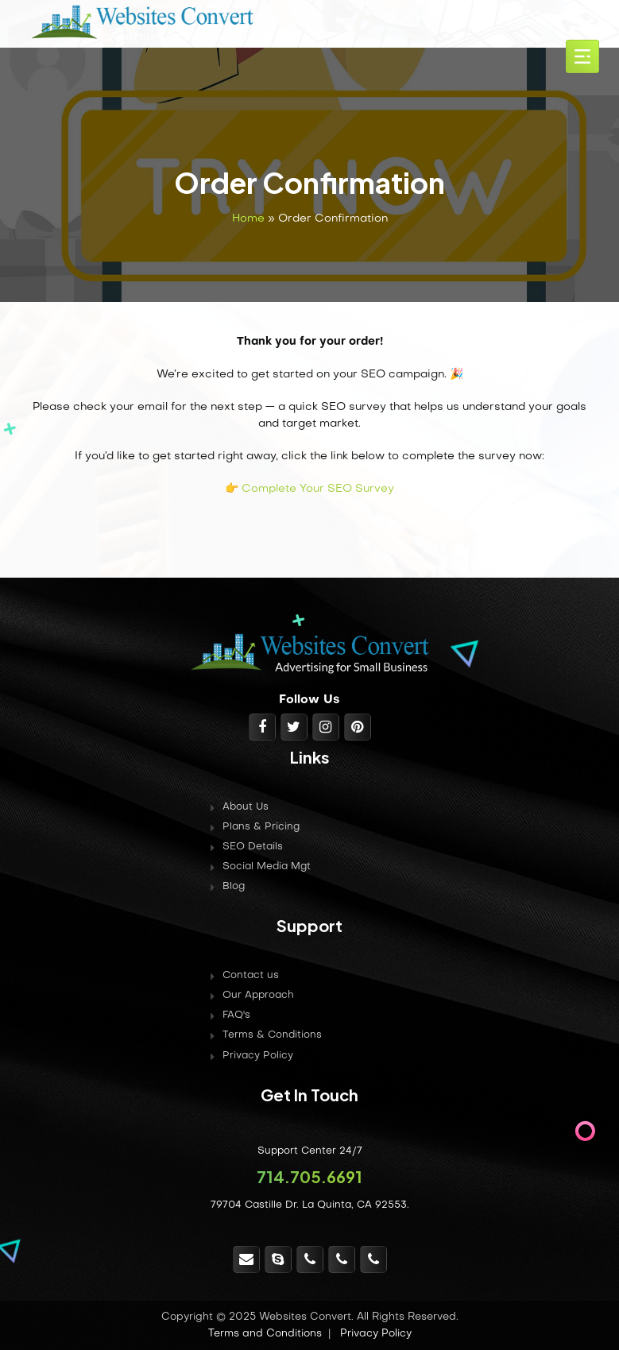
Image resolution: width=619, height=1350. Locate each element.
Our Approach (258, 995)
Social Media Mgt (266, 867)
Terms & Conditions (272, 1035)
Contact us (250, 976)
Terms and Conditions (265, 1334)
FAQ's (236, 1015)
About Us (245, 807)
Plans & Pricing (261, 827)
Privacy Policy (257, 1056)
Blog (233, 887)
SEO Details (252, 847)
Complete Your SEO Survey (318, 489)
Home (248, 219)
